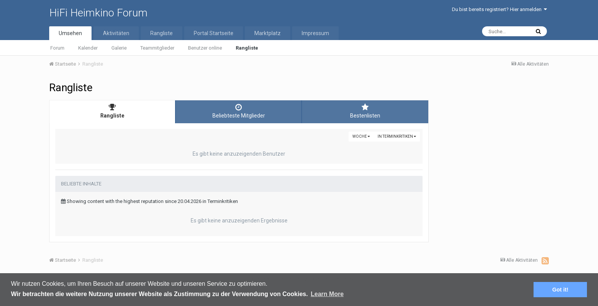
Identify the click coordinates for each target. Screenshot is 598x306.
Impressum (315, 33)
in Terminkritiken (397, 136)
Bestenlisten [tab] (365, 111)
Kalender (88, 48)
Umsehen (70, 33)
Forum (57, 48)
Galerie (119, 48)
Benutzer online (205, 48)
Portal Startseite (213, 33)
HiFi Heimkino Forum (98, 12)
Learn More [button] (327, 294)
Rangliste (247, 48)
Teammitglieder (157, 48)
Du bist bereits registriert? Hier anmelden (499, 9)
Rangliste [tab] (112, 111)
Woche (361, 136)
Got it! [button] (560, 290)
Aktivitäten (116, 33)
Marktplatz (267, 33)
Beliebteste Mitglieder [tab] (239, 111)
